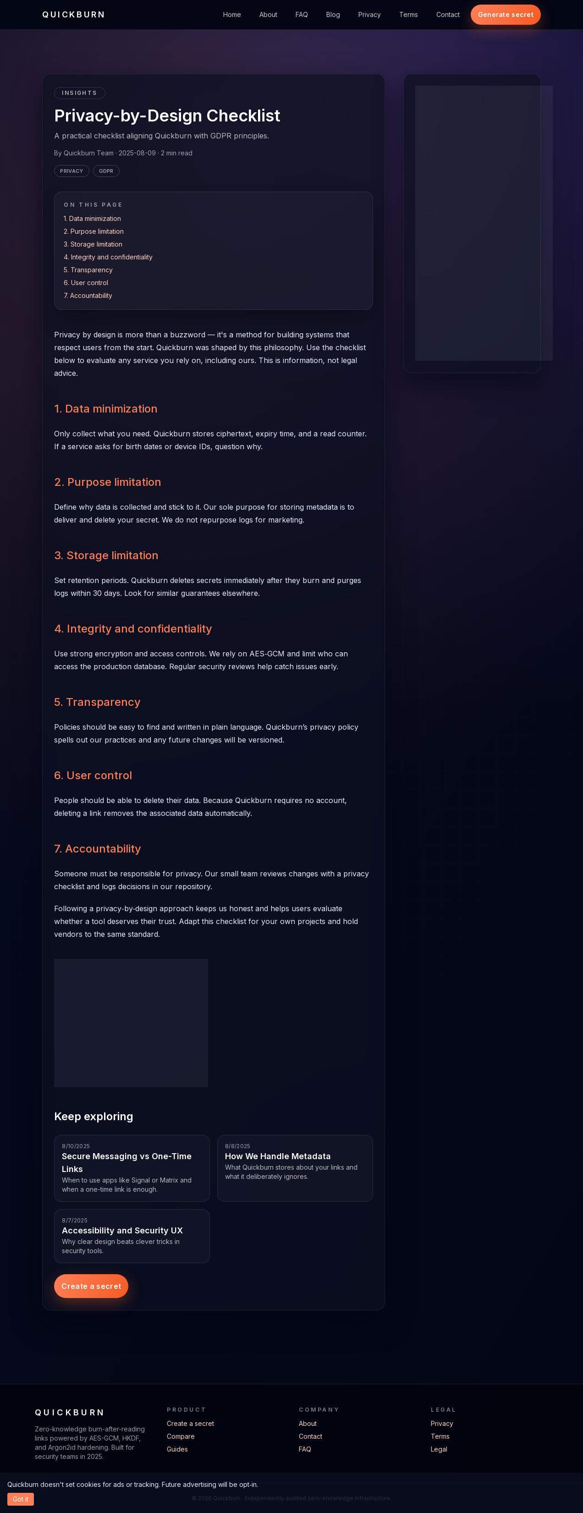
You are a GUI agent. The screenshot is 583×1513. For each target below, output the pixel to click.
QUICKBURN (73, 14)
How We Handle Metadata (278, 1156)
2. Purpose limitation (94, 231)
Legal (439, 1449)
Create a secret (91, 1286)
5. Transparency (88, 270)
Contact (448, 14)
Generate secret (506, 14)
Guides (177, 1449)
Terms (408, 14)
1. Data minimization (92, 218)
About (268, 14)
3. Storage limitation (93, 244)
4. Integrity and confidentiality (108, 257)
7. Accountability (88, 295)
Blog (333, 14)
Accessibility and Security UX (122, 1230)
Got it (20, 1499)
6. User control (86, 282)
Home (232, 14)
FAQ (302, 14)
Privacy (369, 14)
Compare (181, 1436)
